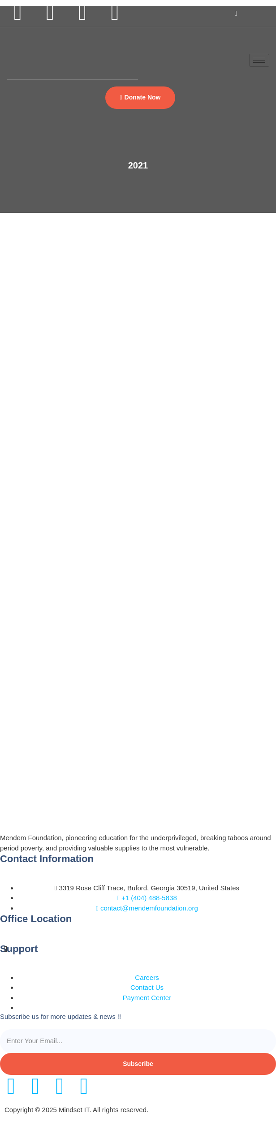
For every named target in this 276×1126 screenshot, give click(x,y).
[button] (140, 97)
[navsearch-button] (236, 13)
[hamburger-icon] (259, 60)
